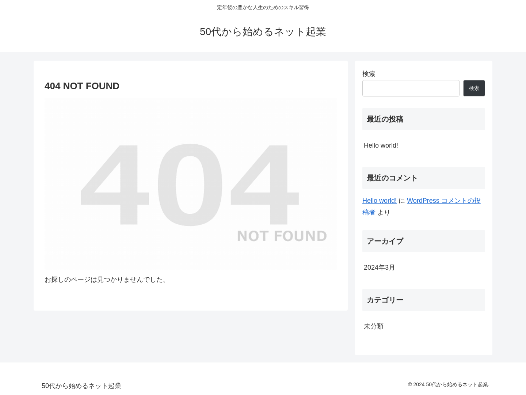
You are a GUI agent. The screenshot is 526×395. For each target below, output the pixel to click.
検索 (369, 73)
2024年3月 (379, 267)
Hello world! (381, 145)
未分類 (374, 326)
